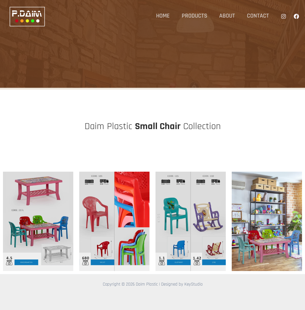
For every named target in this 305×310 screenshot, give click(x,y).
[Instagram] (283, 16)
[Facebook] (296, 16)
